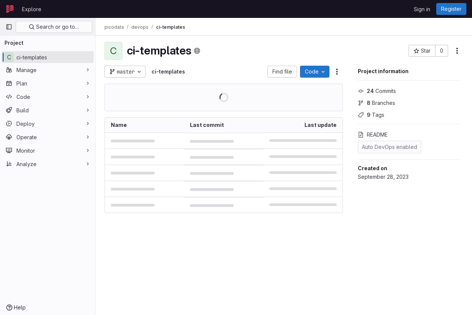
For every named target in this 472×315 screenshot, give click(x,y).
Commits (377, 91)
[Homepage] (10, 9)
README (373, 134)
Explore (31, 9)
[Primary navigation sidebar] (9, 27)
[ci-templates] (47, 57)
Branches (376, 103)
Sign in (422, 9)
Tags (371, 115)
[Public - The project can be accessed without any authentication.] (197, 51)
